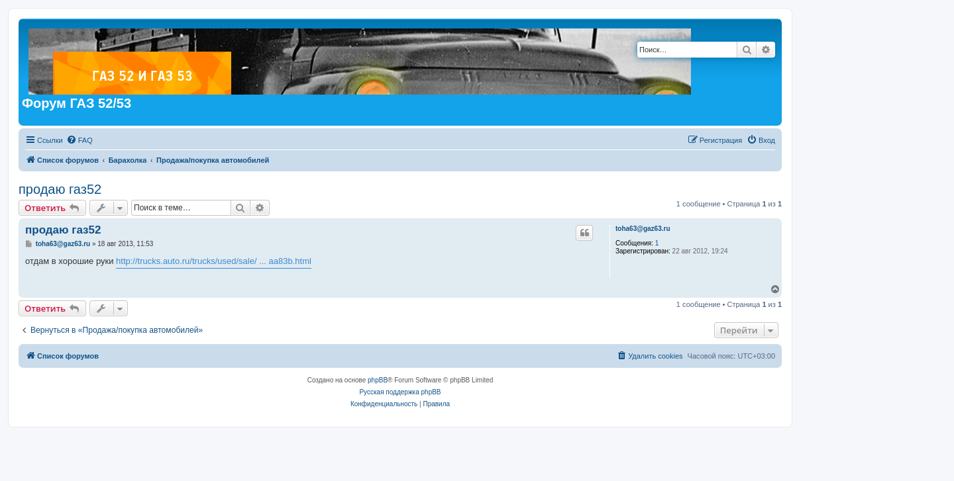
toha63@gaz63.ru (642, 228)
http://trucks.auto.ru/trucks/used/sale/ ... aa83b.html (213, 261)
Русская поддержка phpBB (400, 392)
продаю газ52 (60, 189)
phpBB (378, 380)
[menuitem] (79, 140)
